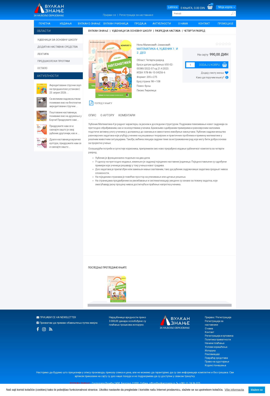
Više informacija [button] (234, 389)
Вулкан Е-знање (89, 23)
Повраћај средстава (216, 358)
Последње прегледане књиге (107, 267)
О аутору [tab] (107, 115)
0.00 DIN (199, 8)
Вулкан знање (98, 30)
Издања (66, 23)
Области (44, 31)
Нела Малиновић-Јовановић (153, 44)
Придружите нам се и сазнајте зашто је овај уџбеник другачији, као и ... (64, 130)
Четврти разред (194, 30)
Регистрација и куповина (219, 335)
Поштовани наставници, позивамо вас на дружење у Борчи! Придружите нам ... (65, 116)
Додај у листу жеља (212, 72)
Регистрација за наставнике (136, 15)
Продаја (140, 23)
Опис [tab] (92, 115)
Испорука (210, 350)
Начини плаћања (214, 343)
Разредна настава (167, 30)
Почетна (44, 23)
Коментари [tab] (126, 115)
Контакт (204, 23)
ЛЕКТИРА (43, 54)
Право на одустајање (217, 361)
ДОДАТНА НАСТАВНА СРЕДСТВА (57, 46)
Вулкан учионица (115, 23)
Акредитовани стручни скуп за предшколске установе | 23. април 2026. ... (65, 89)
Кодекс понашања (215, 365)
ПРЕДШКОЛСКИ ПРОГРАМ (53, 61)
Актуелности (162, 23)
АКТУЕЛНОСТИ (48, 75)
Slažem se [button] (257, 389)
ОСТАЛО (42, 68)
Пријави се (110, 15)
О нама (183, 23)
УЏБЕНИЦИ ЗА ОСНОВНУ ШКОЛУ (57, 39)
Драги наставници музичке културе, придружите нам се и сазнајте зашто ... (65, 143)
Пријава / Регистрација (218, 317)
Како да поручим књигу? (210, 77)
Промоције (225, 23)
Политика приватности (218, 339)
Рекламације (212, 354)
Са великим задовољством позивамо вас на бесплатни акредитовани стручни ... (65, 102)
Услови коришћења (216, 347)
